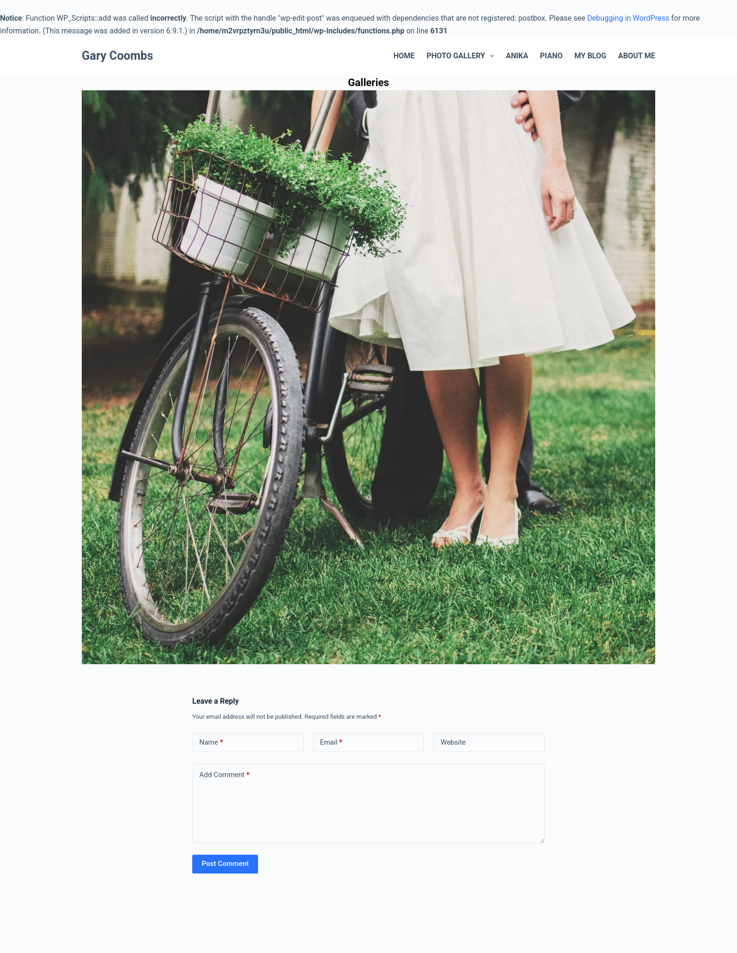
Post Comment (225, 863)
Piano (551, 55)
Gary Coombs (117, 56)
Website (453, 742)
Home (404, 55)
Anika (517, 55)
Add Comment (224, 775)
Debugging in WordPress (628, 18)
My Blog (590, 55)
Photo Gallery (462, 56)
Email (331, 742)
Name (211, 742)
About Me (636, 55)
